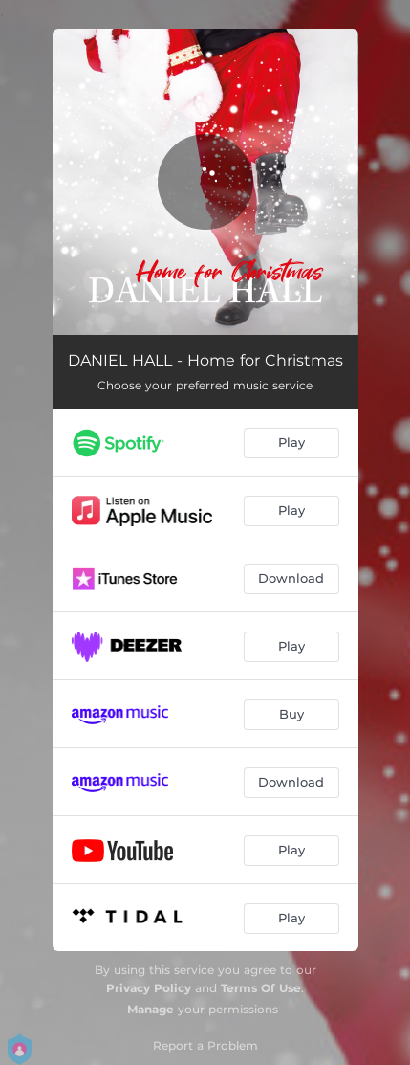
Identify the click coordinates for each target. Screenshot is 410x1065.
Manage (150, 1009)
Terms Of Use (261, 988)
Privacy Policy (148, 988)
